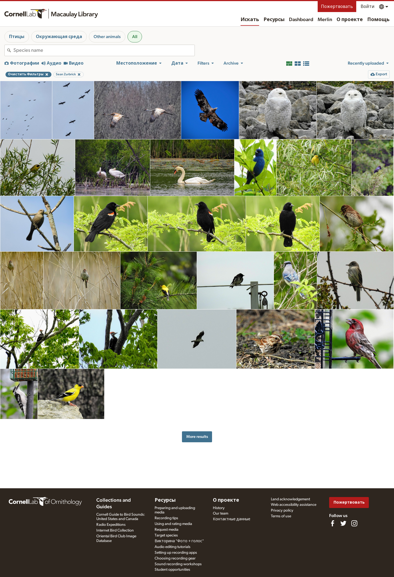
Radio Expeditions (111, 525)
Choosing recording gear (175, 558)
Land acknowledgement (290, 499)
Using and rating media (173, 524)
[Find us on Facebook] (332, 523)
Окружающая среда (59, 37)
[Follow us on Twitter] (343, 523)
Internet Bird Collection (115, 530)
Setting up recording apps (176, 553)
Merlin (325, 19)
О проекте (350, 19)
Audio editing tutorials (172, 547)
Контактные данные (231, 519)
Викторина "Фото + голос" (179, 541)
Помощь (378, 19)
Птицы (16, 37)
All (134, 37)
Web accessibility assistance (293, 505)
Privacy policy (282, 510)
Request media (166, 530)
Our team (220, 513)
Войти (368, 6)
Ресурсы (274, 19)
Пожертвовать (337, 6)
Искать (250, 19)
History (219, 508)
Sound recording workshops (178, 564)
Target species (166, 535)
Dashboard (301, 19)
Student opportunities (172, 570)
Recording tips (166, 518)
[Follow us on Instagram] (354, 523)
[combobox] (104, 50)
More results (197, 437)
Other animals (107, 37)
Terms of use (281, 516)
